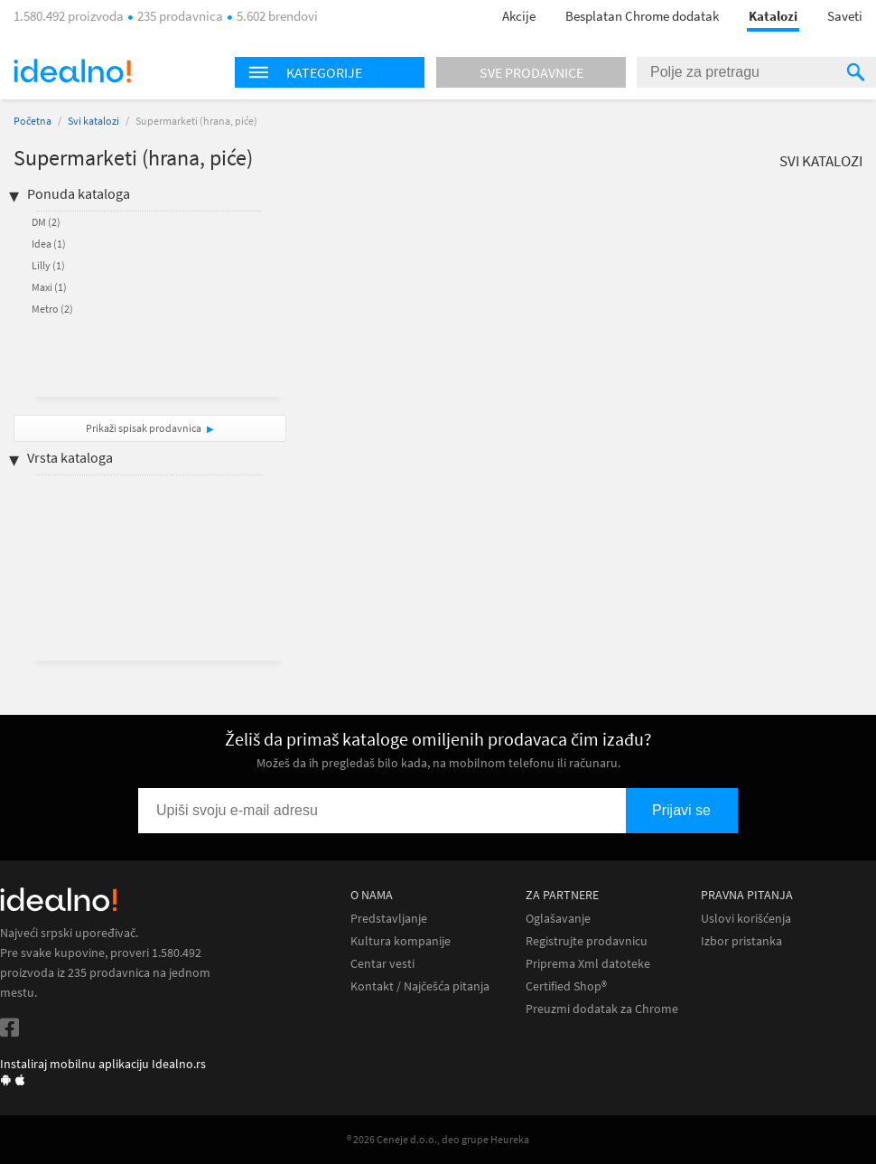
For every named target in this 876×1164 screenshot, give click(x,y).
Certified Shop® (566, 986)
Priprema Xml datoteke (588, 964)
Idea (49, 243)
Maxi (49, 287)
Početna (32, 120)
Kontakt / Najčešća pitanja (419, 986)
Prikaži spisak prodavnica (143, 428)
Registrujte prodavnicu (587, 941)
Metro (52, 308)
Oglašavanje (558, 918)
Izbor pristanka (741, 941)
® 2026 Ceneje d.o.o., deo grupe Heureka (438, 1139)
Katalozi (773, 15)
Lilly (48, 265)
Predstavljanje (388, 918)
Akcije (519, 15)
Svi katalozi (93, 120)
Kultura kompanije (400, 941)
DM (46, 222)
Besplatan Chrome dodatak (642, 15)
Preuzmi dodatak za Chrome (602, 1009)
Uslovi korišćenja (746, 918)
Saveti (844, 15)
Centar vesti (382, 964)
